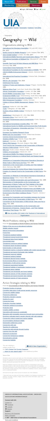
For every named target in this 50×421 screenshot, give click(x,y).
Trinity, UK (29, 93)
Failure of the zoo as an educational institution (17, 226)
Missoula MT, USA (36, 59)
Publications (21, 1)
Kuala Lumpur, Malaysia (17, 150)
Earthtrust (6, 106)
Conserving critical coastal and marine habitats (18, 318)
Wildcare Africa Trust (9, 89)
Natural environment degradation (13, 230)
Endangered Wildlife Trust (11, 96)
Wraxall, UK (37, 154)
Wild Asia (6, 150)
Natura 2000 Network (10, 143)
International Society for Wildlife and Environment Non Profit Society (25, 126)
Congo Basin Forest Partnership (13, 68)
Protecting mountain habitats (12, 303)
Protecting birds (8, 308)
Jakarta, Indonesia (34, 72)
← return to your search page (12, 351)
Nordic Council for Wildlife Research (14, 52)
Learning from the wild (10, 331)
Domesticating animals (10, 338)
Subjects (31, 28)
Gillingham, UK (13, 108)
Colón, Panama (40, 119)
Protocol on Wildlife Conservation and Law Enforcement (21, 180)
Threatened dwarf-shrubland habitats (14, 245)
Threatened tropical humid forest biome (15, 237)
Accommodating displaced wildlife (13, 320)
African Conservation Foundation (13, 91)
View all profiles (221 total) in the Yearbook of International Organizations (25, 214)
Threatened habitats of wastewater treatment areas (19, 267)
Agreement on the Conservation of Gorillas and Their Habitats (22, 165)
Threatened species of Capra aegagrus (15, 278)
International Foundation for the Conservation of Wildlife (21, 70)
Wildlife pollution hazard (10, 228)
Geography (23, 28)
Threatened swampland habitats (13, 265)
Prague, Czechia (36, 85)
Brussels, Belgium (23, 143)
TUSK (5, 108)
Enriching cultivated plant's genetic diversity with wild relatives (22, 316)
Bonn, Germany (8, 167)
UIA (11, 18)
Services (33, 1)
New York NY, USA (21, 117)
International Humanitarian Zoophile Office (16, 124)
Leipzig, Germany (28, 100)
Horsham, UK (14, 141)
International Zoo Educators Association (15, 48)
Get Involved (23, 5)
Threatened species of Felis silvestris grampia (17, 274)
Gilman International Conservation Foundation (17, 98)
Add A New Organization (36, 346)
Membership (9, 5)
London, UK (22, 55)
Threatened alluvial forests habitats (14, 258)
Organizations (8, 28)
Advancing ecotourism (10, 333)
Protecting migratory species (12, 297)
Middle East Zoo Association (12, 134)
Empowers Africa (8, 117)
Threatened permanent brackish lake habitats (17, 276)
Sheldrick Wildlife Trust (10, 139)
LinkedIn (8, 407)
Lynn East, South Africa (24, 89)
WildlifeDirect (7, 115)
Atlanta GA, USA (25, 152)
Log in (23, 9)
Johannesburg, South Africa (30, 96)
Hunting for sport (8, 299)
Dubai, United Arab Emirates (31, 134)
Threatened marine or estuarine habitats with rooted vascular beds (24, 250)
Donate (43, 9)
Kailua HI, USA (15, 106)
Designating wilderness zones (12, 323)
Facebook (9, 405)
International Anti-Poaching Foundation (15, 76)
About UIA (8, 1)
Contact (29, 9)
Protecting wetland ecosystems (13, 305)
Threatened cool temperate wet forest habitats (17, 271)
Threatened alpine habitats (11, 269)
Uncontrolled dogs (9, 241)
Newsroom (36, 5)
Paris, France (19, 178)
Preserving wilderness (10, 295)
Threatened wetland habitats (12, 256)
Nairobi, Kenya (23, 139)
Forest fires (6, 232)
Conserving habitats (9, 340)
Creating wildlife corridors (11, 310)
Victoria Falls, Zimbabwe (37, 76)
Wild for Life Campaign (10, 80)
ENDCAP (6, 141)
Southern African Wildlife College (13, 111)
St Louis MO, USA (35, 48)
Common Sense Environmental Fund (15, 137)
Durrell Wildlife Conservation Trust (14, 93)
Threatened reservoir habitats (12, 254)
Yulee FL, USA (38, 98)
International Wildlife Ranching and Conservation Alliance (21, 57)
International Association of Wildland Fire (16, 59)
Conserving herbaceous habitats (13, 336)
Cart (36, 9)
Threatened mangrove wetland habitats (15, 243)
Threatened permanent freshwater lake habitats (18, 252)
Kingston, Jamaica (38, 193)
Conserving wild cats (9, 325)
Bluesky (8, 409)
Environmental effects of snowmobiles (15, 261)
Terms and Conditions (11, 420)
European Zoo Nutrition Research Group (16, 132)
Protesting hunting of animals (12, 288)
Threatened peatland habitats (12, 235)
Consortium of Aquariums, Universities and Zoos (18, 128)
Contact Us (8, 402)
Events (43, 1)
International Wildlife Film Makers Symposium (17, 154)
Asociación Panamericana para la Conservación (18, 119)
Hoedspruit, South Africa (33, 111)
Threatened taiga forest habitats (13, 239)
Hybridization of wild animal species (14, 263)
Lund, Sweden (31, 52)
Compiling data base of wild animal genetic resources (20, 290)
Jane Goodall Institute (10, 55)
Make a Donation (10, 415)
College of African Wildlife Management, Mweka (18, 102)
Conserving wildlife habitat (11, 292)
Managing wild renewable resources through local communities (23, 314)
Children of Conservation (11, 152)
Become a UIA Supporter (12, 413)
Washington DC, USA (19, 115)
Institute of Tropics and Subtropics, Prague (16, 85)
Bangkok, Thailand (28, 186)
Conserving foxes (8, 301)
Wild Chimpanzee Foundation (12, 100)
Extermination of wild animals (12, 248)
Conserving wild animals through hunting (16, 329)
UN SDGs (38, 28)
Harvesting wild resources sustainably (15, 312)
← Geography (7, 35)
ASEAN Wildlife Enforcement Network (15, 72)
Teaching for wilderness (10, 327)
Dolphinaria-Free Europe (11, 83)
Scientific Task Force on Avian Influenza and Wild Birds (20, 63)
